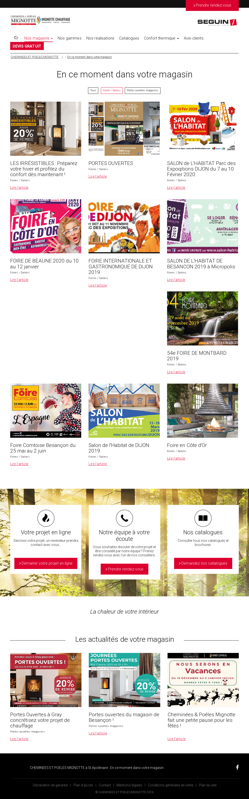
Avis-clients (194, 38)
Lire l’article (19, 187)
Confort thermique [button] (161, 38)
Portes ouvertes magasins (142, 90)
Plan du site (207, 785)
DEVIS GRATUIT (27, 46)
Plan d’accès (83, 785)
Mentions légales (129, 785)
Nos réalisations (100, 38)
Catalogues (129, 38)
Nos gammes (69, 38)
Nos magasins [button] (38, 38)
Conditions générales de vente (170, 785)
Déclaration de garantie (50, 785)
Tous (93, 90)
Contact (105, 785)
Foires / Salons (112, 90)
